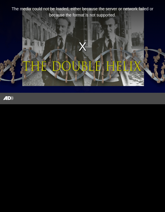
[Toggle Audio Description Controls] (8, 98)
